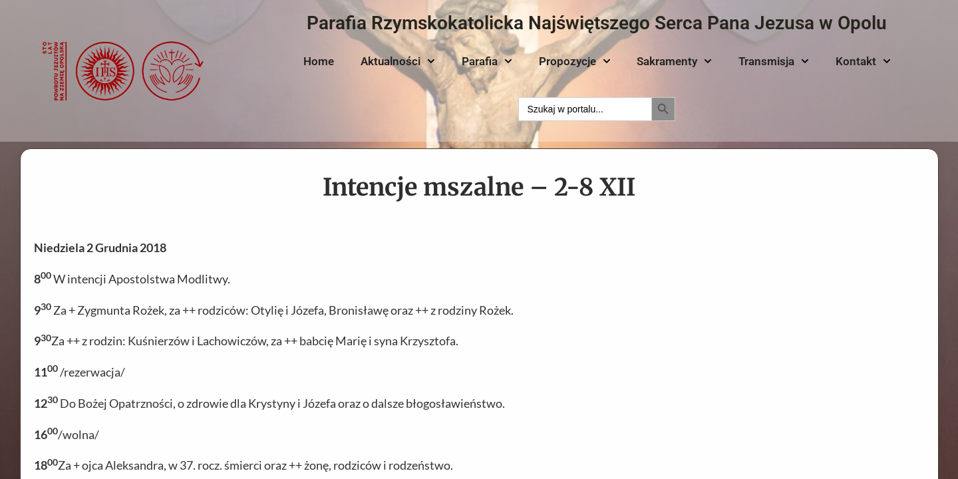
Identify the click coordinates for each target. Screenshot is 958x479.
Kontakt (863, 61)
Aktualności (398, 61)
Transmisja (773, 61)
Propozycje (575, 61)
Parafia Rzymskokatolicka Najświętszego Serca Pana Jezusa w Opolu (597, 23)
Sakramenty (674, 61)
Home (318, 61)
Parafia (487, 61)
